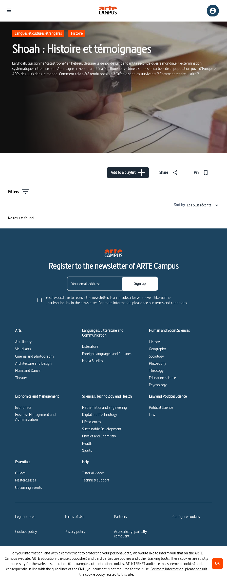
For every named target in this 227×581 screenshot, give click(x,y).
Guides (20, 473)
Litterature (90, 346)
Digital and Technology (99, 414)
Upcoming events (28, 487)
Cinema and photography (34, 356)
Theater (21, 377)
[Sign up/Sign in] (213, 10)
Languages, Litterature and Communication (102, 333)
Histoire (77, 33)
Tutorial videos (93, 473)
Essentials (22, 462)
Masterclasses (25, 480)
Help (85, 462)
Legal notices (25, 516)
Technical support (95, 480)
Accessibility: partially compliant (130, 534)
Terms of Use (74, 516)
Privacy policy (75, 531)
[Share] (169, 172)
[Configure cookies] (186, 516)
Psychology (158, 385)
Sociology (156, 356)
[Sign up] (140, 284)
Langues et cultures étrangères (38, 33)
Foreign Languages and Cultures (106, 353)
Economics (23, 407)
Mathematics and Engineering (104, 407)
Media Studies (92, 360)
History (154, 341)
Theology (156, 370)
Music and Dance (27, 370)
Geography (157, 349)
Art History (23, 341)
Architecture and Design (33, 363)
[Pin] (202, 172)
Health (87, 443)
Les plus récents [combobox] (203, 205)
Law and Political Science (168, 396)
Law (152, 414)
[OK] (217, 563)
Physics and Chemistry (99, 436)
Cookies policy (26, 531)
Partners (120, 516)
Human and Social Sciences (169, 330)
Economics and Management (37, 396)
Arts (18, 330)
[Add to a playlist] (128, 172)
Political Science (161, 407)
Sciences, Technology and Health (107, 396)
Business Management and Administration (35, 417)
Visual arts (23, 349)
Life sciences (91, 421)
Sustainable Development (101, 429)
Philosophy (157, 363)
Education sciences (163, 377)
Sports (87, 450)
